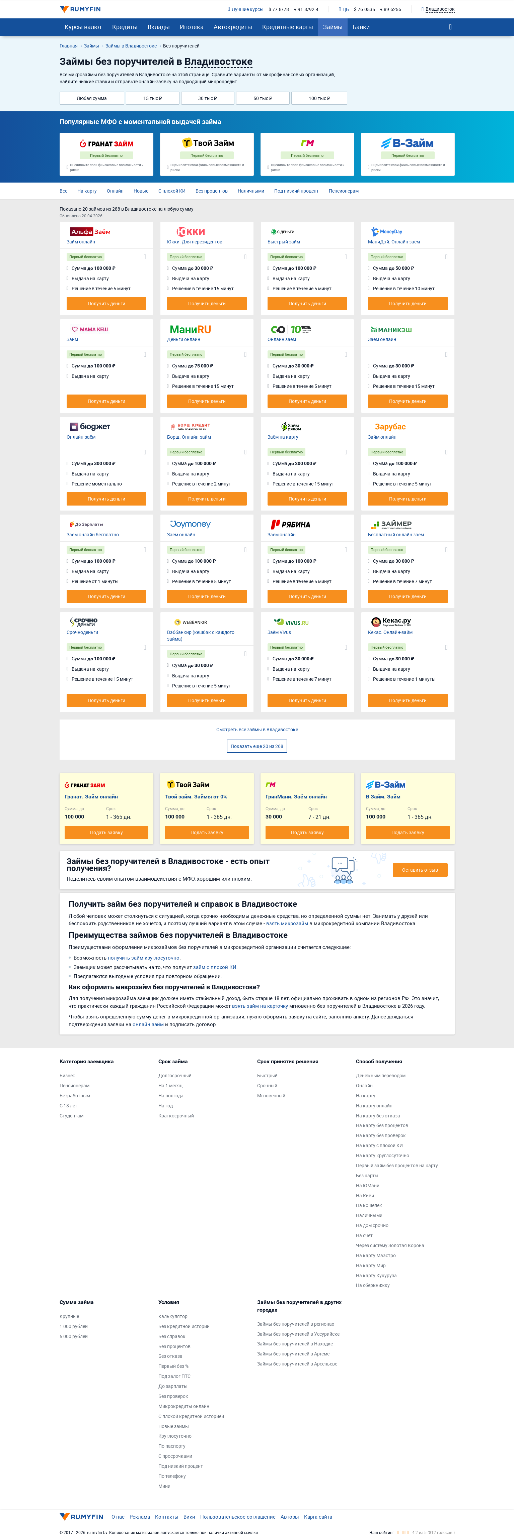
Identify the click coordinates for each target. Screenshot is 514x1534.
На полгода (170, 1095)
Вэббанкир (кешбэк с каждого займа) (200, 635)
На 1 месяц (170, 1085)
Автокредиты (233, 27)
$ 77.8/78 (279, 9)
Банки (361, 27)
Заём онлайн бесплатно (93, 534)
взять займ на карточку (260, 1005)
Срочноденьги (82, 632)
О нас (118, 1516)
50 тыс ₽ (262, 98)
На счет (364, 1235)
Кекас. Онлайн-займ (390, 632)
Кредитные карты (287, 27)
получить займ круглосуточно (143, 957)
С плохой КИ (172, 191)
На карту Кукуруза (376, 1275)
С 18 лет (68, 1105)
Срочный (267, 1085)
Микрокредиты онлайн (183, 1406)
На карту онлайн (374, 1105)
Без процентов (212, 191)
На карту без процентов (382, 1125)
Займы (333, 27)
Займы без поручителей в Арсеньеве (297, 1363)
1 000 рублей (74, 1326)
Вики (189, 1516)
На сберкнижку (373, 1285)
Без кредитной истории (184, 1326)
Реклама (140, 1516)
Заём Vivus (279, 632)
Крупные (69, 1316)
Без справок (172, 1336)
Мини (164, 1486)
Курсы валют (83, 27)
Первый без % (173, 1366)
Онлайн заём (282, 339)
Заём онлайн (382, 339)
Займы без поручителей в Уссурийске (298, 1334)
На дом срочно (372, 1225)
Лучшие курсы (246, 9)
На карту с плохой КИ (379, 1145)
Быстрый (267, 1075)
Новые (141, 191)
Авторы (290, 1516)
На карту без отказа (378, 1115)
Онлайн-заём (81, 437)
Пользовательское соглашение (238, 1516)
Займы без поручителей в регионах (295, 1324)
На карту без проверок (381, 1135)
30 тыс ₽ (207, 98)
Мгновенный (271, 1095)
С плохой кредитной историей (191, 1416)
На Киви (365, 1195)
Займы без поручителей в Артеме (293, 1353)
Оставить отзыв (420, 870)
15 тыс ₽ (152, 98)
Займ (72, 339)
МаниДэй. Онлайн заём (394, 241)
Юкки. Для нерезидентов (194, 241)
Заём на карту (283, 437)
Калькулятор (173, 1316)
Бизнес (67, 1075)
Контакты (166, 1516)
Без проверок (173, 1396)
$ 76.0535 (364, 9)
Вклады (159, 27)
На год (165, 1105)
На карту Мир (371, 1265)
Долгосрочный (175, 1075)
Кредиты (125, 27)
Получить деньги (106, 303)
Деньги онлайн (183, 339)
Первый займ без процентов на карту (397, 1165)
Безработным (75, 1095)
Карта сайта (318, 1516)
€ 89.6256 (390, 9)
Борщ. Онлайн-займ (189, 437)
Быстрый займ (284, 241)
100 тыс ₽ (319, 98)
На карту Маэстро (376, 1255)
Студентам (71, 1115)
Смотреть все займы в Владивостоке (257, 729)
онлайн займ (148, 1024)
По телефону (172, 1476)
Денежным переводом (381, 1075)
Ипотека (192, 27)
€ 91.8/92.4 (306, 9)
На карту (87, 191)
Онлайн (115, 191)
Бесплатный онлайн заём (396, 534)
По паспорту (172, 1446)
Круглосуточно (175, 1436)
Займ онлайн (81, 241)
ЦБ (344, 9)
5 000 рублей (74, 1336)
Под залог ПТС (174, 1376)
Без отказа (170, 1356)
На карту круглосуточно (382, 1155)
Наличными (251, 191)
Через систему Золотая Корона (390, 1245)
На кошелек (369, 1205)
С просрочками (175, 1456)
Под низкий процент (296, 191)
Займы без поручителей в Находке (295, 1343)
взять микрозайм (287, 923)
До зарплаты (173, 1386)
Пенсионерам (344, 191)
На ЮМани (367, 1185)
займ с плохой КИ (214, 967)
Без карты (367, 1175)
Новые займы (173, 1426)
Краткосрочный (176, 1115)
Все (63, 191)
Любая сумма (92, 98)
